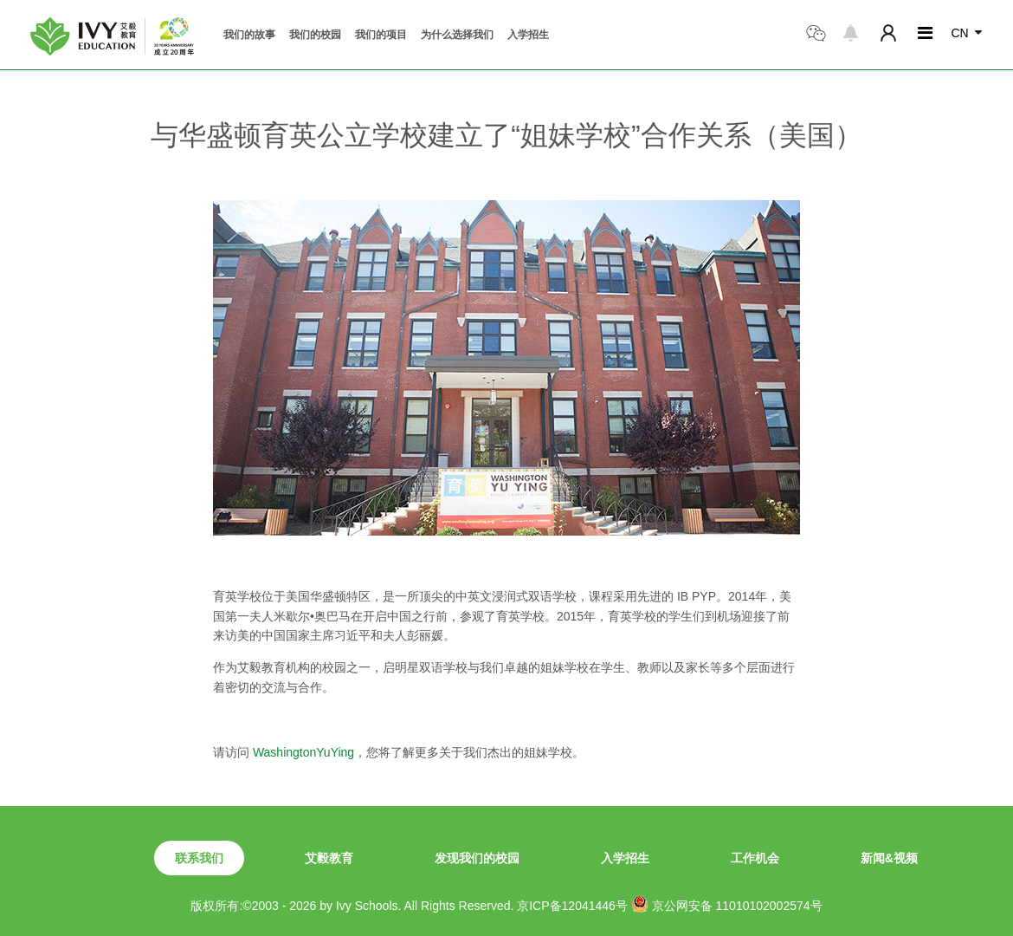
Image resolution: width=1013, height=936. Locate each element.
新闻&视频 (889, 858)
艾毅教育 (329, 858)
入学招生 (528, 35)
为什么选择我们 (457, 35)
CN (959, 33)
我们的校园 (315, 35)
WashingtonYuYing (303, 752)
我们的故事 (249, 35)
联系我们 (199, 858)
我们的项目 (381, 35)
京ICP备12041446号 (572, 906)
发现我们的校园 (477, 858)
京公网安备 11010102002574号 (727, 904)
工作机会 (755, 858)
